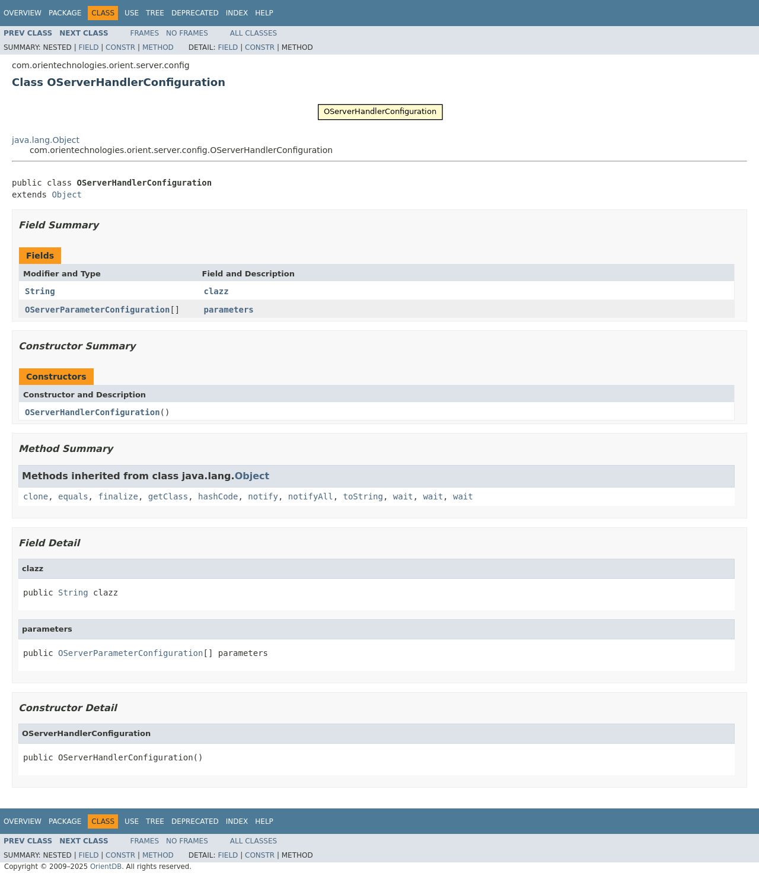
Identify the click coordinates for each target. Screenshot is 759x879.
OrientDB (106, 866)
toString (363, 496)
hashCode (218, 496)
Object (67, 194)
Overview (23, 13)
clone (35, 496)
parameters (229, 309)
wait (403, 496)
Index (237, 13)
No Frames (187, 33)
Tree (155, 13)
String (40, 291)
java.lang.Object (45, 140)
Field (88, 47)
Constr (120, 47)
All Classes (253, 33)
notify (263, 496)
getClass (168, 496)
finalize (118, 496)
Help (264, 13)
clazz (216, 291)
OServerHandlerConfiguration (92, 412)
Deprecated (195, 13)
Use (132, 13)
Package (65, 13)
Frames (145, 33)
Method (158, 47)
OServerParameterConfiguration (97, 309)
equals (73, 496)
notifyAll (310, 496)
